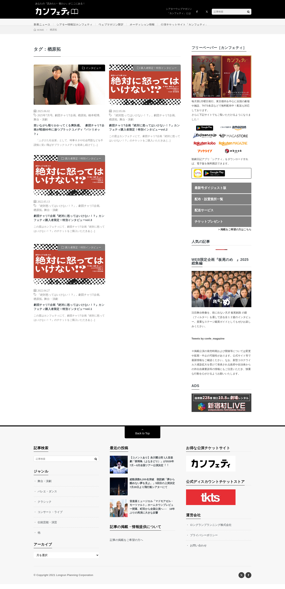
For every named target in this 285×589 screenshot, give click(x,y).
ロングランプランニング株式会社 (211, 529)
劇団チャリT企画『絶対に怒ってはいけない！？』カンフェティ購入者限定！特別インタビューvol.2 (144, 136)
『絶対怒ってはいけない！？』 (132, 119)
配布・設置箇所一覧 (209, 204)
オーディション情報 (142, 24)
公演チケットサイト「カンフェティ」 (184, 24)
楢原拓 (82, 119)
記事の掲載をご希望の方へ (126, 544)
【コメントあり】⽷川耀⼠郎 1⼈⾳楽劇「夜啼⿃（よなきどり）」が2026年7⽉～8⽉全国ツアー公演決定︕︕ (152, 466)
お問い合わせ (198, 550)
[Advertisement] (144, 203)
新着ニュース (42, 24)
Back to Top (142, 438)
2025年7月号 (45, 119)
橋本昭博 (93, 119)
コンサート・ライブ (50, 516)
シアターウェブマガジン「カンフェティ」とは (179, 11)
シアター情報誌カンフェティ (74, 24)
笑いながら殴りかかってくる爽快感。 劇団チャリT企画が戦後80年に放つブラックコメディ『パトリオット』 (68, 136)
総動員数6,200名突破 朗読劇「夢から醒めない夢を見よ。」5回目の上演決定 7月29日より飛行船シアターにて (153, 488)
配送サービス (204, 215)
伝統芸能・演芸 (47, 527)
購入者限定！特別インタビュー (159, 72)
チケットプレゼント (209, 226)
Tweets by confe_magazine (208, 343)
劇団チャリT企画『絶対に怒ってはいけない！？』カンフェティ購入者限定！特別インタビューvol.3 (68, 229)
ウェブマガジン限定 (111, 24)
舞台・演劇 (41, 124)
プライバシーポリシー (204, 540)
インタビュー (93, 72)
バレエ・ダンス (47, 496)
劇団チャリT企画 (65, 119)
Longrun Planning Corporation (74, 580)
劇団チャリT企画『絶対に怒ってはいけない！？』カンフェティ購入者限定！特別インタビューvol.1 (68, 323)
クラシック (44, 506)
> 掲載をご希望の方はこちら (234, 234)
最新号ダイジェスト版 (210, 192)
